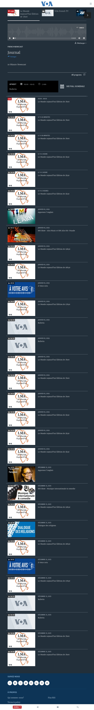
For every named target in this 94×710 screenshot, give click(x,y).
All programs (78, 75)
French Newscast (15, 47)
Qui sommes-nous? (16, 698)
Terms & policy (14, 702)
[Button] (12, 57)
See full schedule (72, 86)
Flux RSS (51, 698)
